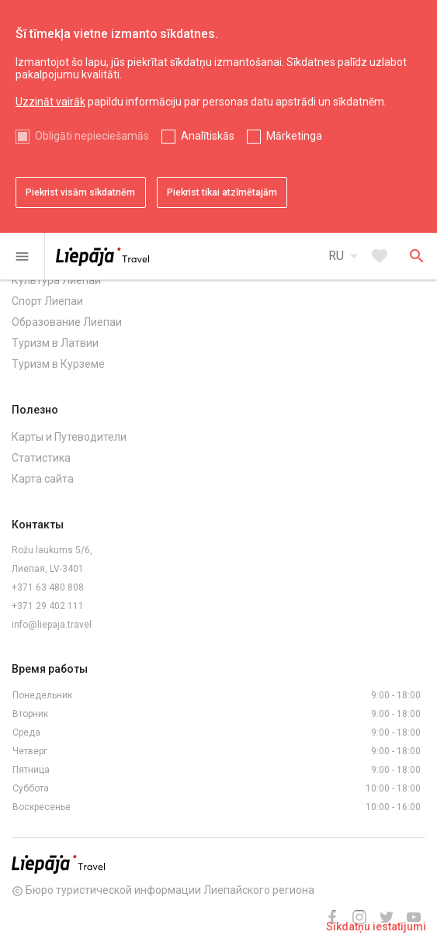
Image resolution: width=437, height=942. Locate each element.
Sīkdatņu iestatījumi (376, 926)
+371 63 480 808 (48, 587)
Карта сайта (43, 479)
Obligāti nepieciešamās (92, 136)
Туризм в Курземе (58, 364)
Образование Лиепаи (67, 322)
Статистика (41, 458)
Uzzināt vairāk (50, 101)
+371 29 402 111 (48, 606)
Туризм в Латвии (55, 343)
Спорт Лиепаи (47, 301)
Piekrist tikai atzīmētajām (222, 192)
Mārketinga (294, 136)
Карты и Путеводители (69, 437)
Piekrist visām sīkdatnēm (80, 192)
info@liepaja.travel (52, 624)
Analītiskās (207, 136)
